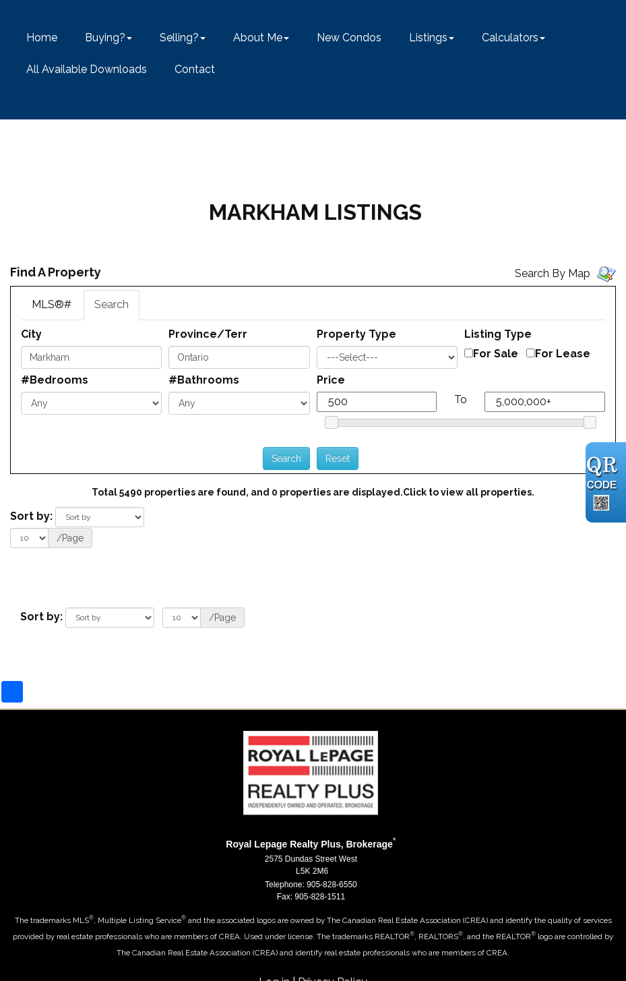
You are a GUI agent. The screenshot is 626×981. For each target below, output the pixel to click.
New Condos (349, 37)
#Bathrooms (203, 380)
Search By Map (552, 273)
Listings (428, 37)
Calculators (510, 37)
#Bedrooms (54, 380)
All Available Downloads (86, 69)
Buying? (105, 37)
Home (41, 37)
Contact (195, 69)
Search (111, 304)
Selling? (179, 37)
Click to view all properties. (468, 492)
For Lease (562, 353)
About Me (257, 37)
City (31, 334)
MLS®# (51, 304)
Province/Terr (207, 334)
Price (331, 380)
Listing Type (498, 334)
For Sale (495, 353)
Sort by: (31, 516)
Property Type (356, 334)
